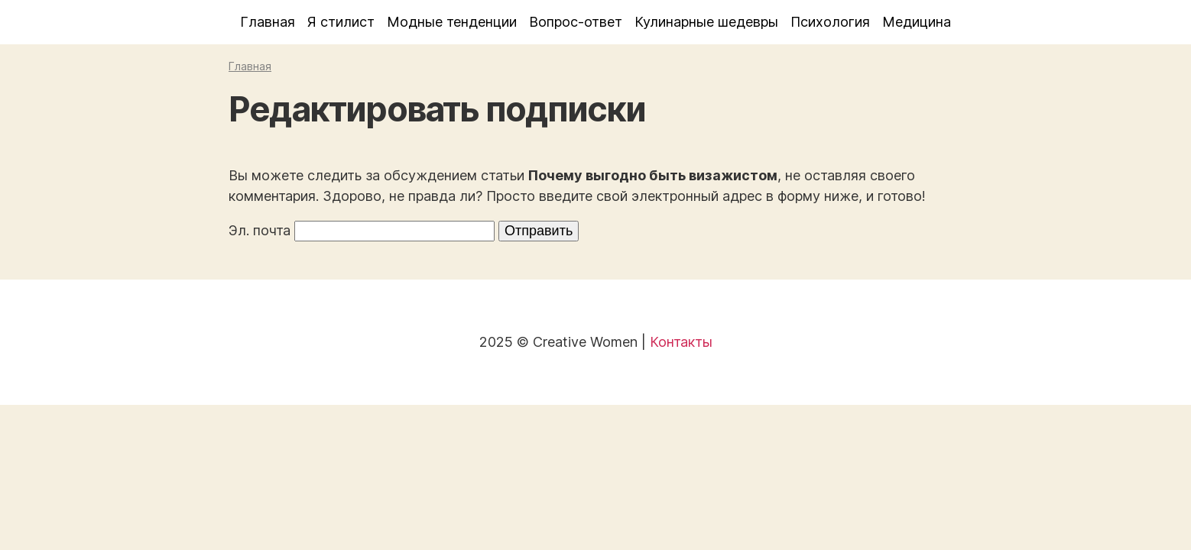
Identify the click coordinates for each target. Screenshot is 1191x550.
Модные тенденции (452, 22)
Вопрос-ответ (575, 22)
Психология (830, 22)
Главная (267, 22)
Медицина (916, 22)
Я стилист (341, 22)
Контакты (681, 342)
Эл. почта (259, 230)
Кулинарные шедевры (706, 22)
